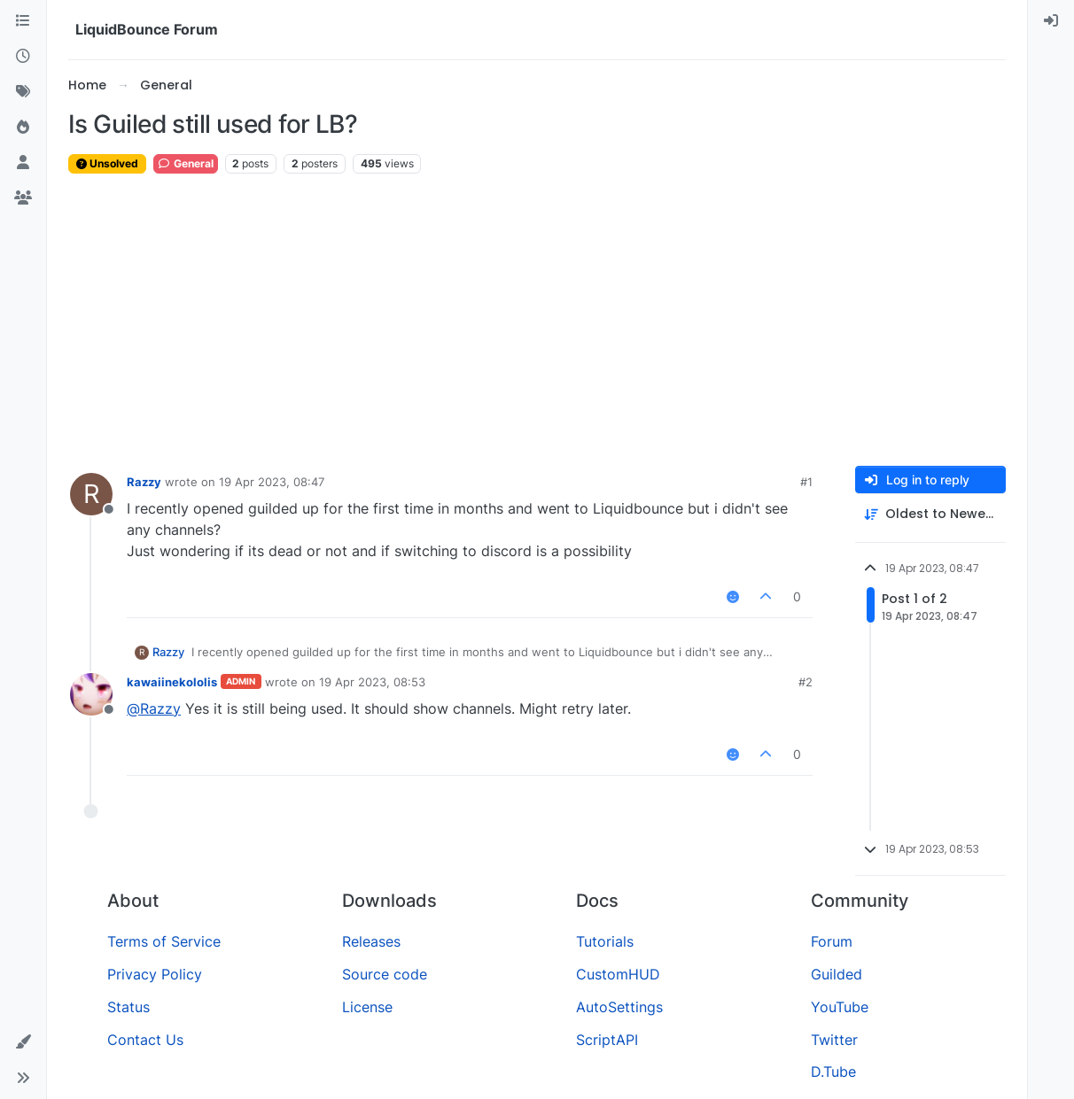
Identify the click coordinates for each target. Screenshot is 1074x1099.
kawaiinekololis (172, 682)
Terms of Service (164, 941)
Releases (371, 941)
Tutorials (605, 941)
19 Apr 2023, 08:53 (372, 682)
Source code (384, 974)
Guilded (836, 974)
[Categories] (23, 21)
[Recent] (23, 57)
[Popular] (23, 127)
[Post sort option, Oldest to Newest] (930, 514)
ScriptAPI (607, 1040)
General (186, 163)
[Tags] (23, 92)
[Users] (23, 163)
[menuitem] (1051, 21)
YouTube (839, 1007)
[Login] (1051, 21)
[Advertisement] (537, 321)
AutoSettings (619, 1007)
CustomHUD (618, 974)
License (367, 1007)
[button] (23, 1042)
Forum (831, 941)
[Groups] (23, 198)
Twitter (834, 1040)
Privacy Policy (154, 974)
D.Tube (833, 1071)
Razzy (144, 482)
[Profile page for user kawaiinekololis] (91, 694)
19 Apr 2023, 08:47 (271, 482)
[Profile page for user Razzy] (91, 494)
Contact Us (145, 1040)
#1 (806, 482)
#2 (805, 682)
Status (128, 1007)
